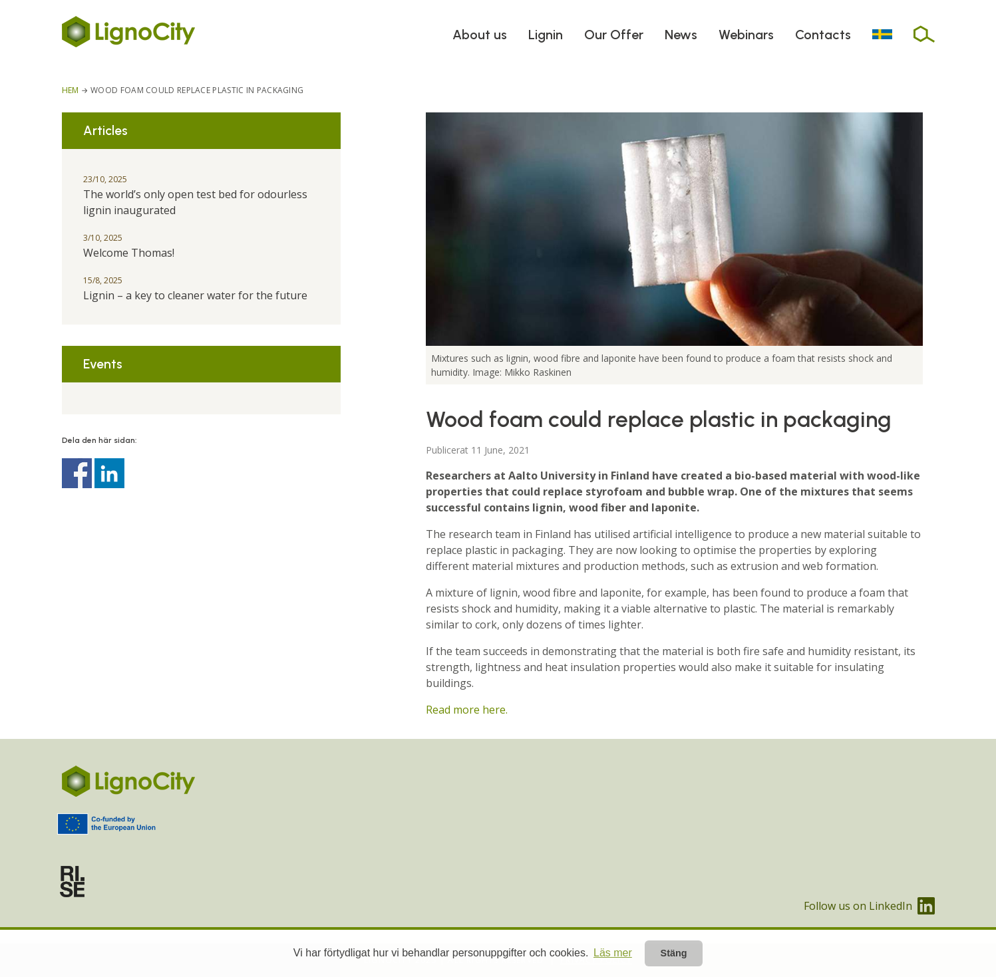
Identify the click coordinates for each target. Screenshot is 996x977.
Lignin (545, 35)
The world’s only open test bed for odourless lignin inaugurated (195, 195)
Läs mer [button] (612, 952)
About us (479, 35)
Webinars (746, 35)
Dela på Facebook (77, 473)
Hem (70, 90)
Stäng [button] (674, 953)
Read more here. (467, 709)
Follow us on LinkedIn (869, 906)
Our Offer (613, 35)
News (681, 35)
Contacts (823, 35)
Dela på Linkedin (109, 473)
